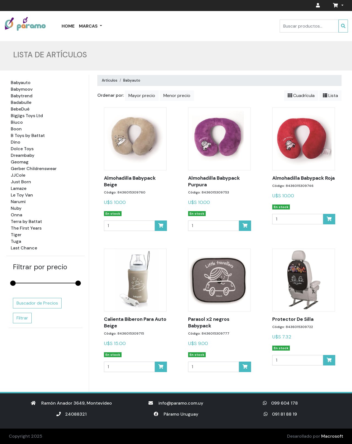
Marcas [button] (89, 26)
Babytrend (21, 96)
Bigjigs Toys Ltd (27, 116)
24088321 (71, 414)
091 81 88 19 (280, 414)
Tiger (16, 235)
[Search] (309, 26)
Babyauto (21, 82)
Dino (15, 142)
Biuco (17, 122)
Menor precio (176, 95)
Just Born (21, 182)
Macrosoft (332, 436)
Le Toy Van (22, 195)
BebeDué (20, 109)
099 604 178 (280, 403)
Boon (16, 129)
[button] (337, 5)
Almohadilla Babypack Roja (303, 178)
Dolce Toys (22, 149)
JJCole (18, 175)
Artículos (109, 80)
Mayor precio (141, 95)
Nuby (16, 208)
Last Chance (24, 248)
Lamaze (18, 188)
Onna (16, 215)
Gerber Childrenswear (34, 168)
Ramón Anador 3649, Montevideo (71, 403)
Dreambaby (22, 155)
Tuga (16, 241)
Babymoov (22, 89)
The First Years (26, 228)
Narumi (18, 201)
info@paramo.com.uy (175, 403)
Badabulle (21, 102)
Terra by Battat (26, 221)
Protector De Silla (293, 319)
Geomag (20, 162)
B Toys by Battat (28, 135)
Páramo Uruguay (176, 414)
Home (68, 26)
